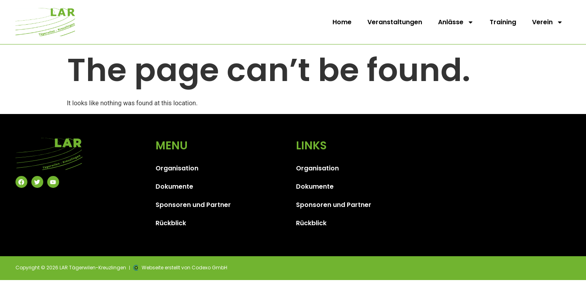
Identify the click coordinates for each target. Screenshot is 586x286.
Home (342, 22)
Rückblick (171, 223)
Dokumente (174, 186)
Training (503, 22)
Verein (547, 22)
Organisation (177, 168)
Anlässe (456, 22)
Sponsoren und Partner (193, 204)
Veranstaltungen (394, 22)
